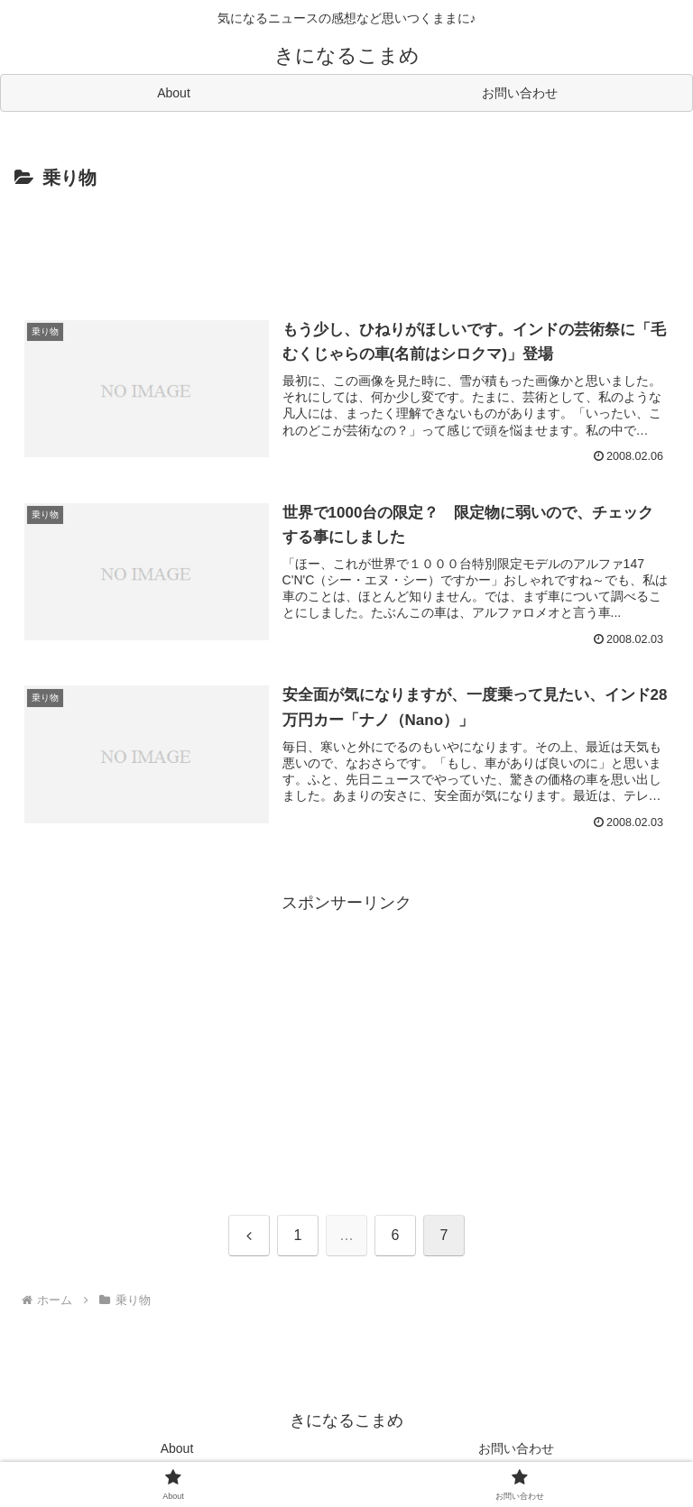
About (177, 1448)
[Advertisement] (346, 244)
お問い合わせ (516, 1448)
